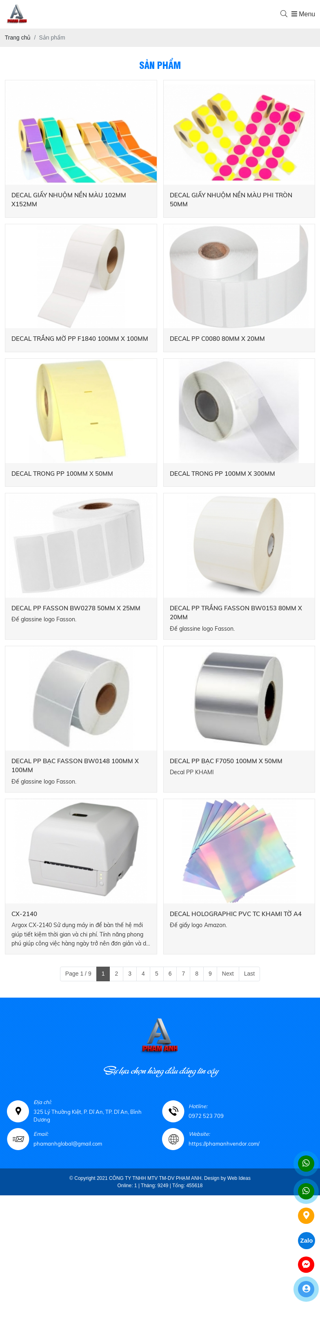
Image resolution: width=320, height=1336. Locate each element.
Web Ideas (239, 1178)
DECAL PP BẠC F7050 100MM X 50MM (226, 761)
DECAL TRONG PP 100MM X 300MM (222, 473)
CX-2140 (24, 914)
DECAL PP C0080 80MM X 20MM (217, 338)
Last (249, 973)
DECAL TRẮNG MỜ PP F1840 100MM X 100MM (79, 338)
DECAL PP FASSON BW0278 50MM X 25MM (75, 608)
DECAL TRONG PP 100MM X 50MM (62, 473)
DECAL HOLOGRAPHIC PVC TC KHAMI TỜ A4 (236, 914)
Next (228, 973)
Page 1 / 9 (78, 973)
